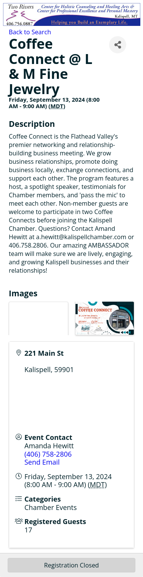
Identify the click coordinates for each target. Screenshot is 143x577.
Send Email (41, 462)
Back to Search (30, 32)
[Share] (117, 44)
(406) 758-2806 (48, 454)
